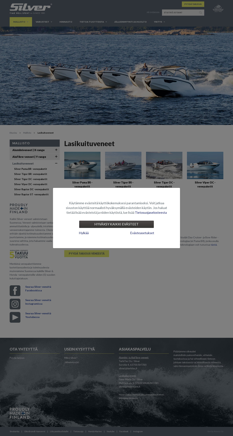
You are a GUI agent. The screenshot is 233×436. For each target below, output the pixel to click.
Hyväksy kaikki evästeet (116, 224)
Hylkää (84, 233)
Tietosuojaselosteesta (151, 212)
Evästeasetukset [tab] (142, 233)
